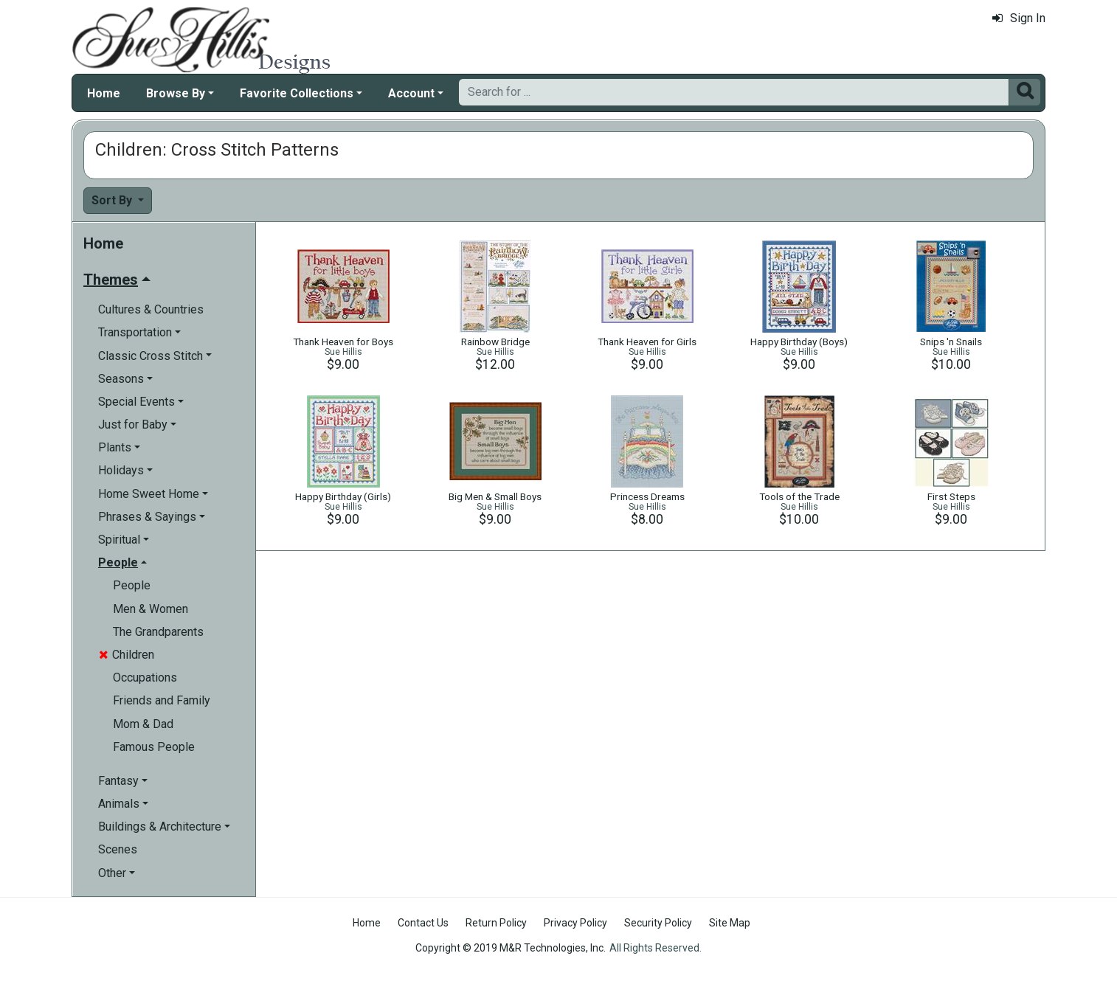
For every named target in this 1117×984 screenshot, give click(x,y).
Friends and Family (161, 700)
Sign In (1018, 18)
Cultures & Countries (151, 309)
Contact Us (423, 923)
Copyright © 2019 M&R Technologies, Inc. (510, 948)
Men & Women (150, 609)
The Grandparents (158, 632)
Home (103, 93)
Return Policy (496, 923)
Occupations (145, 678)
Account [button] (411, 93)
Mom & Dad (143, 724)
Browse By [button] (175, 93)
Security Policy (658, 923)
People (132, 585)
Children (126, 655)
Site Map (729, 923)
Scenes (117, 849)
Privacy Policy (575, 923)
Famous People (154, 747)
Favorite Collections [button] (296, 93)
